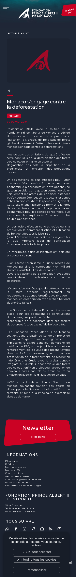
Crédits (9, 464)
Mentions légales (15, 467)
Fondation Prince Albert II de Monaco (38, 14)
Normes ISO (12, 470)
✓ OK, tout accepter (36, 552)
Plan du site (12, 461)
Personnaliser (36, 570)
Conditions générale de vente (23, 479)
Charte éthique (14, 473)
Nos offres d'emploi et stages (23, 485)
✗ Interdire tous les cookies (36, 559)
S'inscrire (38, 437)
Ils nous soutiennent (17, 482)
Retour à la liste (18, 33)
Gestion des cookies (17, 476)
